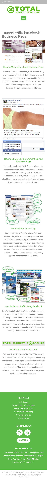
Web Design (23, 402)
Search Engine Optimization (24, 405)
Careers (23, 440)
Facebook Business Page (23, 228)
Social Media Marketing (23, 412)
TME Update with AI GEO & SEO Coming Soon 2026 (24, 453)
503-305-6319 (9, 2)
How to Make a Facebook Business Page (23, 67)
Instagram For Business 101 (23, 462)
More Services (23, 418)
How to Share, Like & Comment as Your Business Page (23, 160)
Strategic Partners (23, 415)
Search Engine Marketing (23, 408)
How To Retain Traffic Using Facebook (23, 306)
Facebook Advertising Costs (23, 349)
